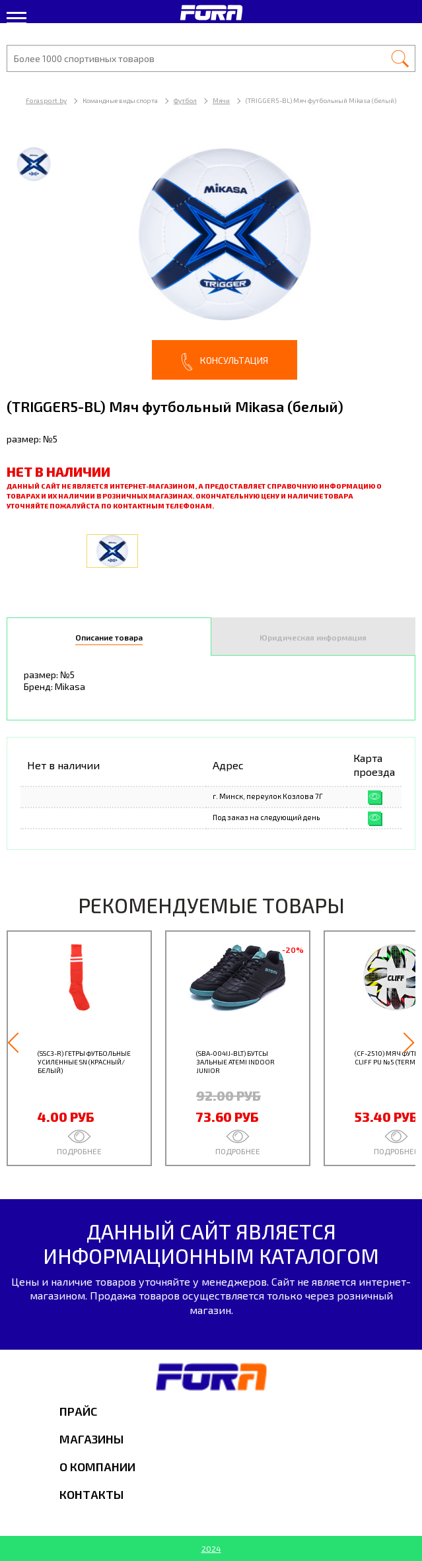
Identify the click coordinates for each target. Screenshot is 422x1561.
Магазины (91, 1439)
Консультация (224, 362)
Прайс (78, 1411)
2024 (211, 1548)
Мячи (221, 100)
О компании (97, 1466)
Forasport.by (46, 100)
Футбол (185, 100)
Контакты (91, 1494)
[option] (211, 257)
